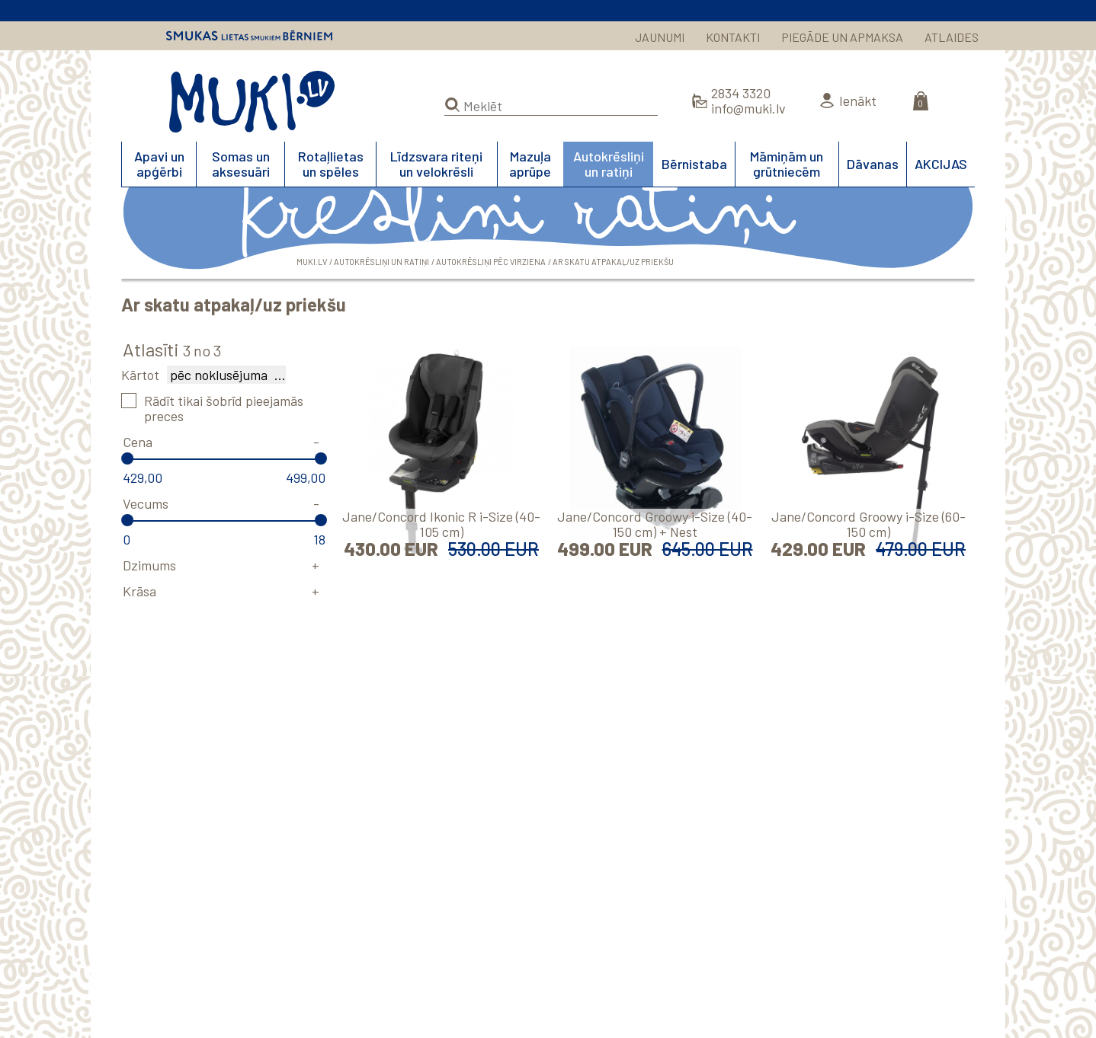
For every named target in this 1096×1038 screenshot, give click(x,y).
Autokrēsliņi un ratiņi (608, 164)
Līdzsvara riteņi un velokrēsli (436, 164)
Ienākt (857, 100)
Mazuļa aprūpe (530, 164)
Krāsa (139, 591)
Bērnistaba (694, 163)
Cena (137, 441)
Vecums (145, 503)
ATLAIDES (952, 37)
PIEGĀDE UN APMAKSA (842, 37)
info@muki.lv (748, 108)
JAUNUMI (659, 37)
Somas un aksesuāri (241, 164)
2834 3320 (741, 93)
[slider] (127, 458)
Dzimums (149, 565)
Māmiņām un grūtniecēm (786, 164)
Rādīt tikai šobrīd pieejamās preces (223, 408)
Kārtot (140, 374)
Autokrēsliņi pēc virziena (491, 262)
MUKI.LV (252, 102)
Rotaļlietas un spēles (331, 164)
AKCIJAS (941, 163)
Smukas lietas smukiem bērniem (249, 35)
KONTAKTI (733, 37)
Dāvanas (873, 163)
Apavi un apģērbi (159, 164)
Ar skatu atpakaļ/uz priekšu (613, 262)
